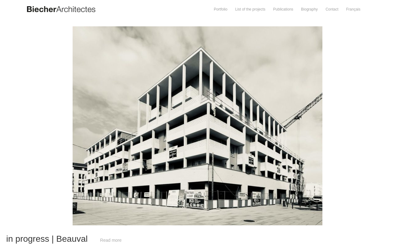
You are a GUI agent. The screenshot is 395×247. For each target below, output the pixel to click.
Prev (99, 29)
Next (296, 29)
